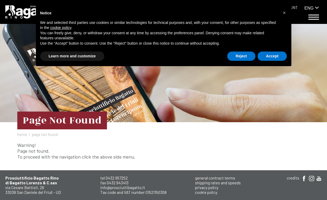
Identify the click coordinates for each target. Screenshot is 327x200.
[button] (284, 12)
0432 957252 (117, 178)
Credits (293, 178)
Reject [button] (241, 56)
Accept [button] (272, 56)
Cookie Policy (206, 192)
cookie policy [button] (60, 27)
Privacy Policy (206, 187)
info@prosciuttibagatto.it (122, 187)
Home (22, 134)
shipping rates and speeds (218, 182)
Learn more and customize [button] (72, 56)
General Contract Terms (215, 178)
